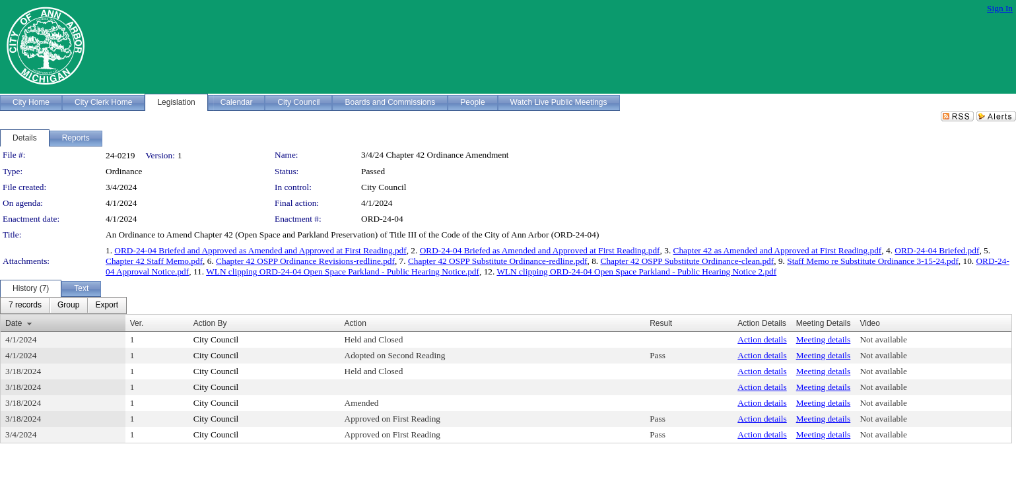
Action (355, 323)
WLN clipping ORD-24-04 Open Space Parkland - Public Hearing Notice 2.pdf (636, 271)
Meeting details (823, 339)
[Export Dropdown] (106, 305)
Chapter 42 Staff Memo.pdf (154, 261)
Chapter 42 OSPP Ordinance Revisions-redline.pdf (305, 261)
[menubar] (63, 305)
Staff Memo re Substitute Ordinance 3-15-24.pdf (873, 261)
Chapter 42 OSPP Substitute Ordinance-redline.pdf (498, 261)
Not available (883, 339)
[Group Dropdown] (68, 305)
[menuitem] (25, 305)
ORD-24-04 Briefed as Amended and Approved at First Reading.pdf (540, 250)
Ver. (137, 323)
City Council (384, 187)
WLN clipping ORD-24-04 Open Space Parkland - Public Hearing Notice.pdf (342, 271)
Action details (761, 339)
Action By (210, 323)
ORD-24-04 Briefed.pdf (937, 250)
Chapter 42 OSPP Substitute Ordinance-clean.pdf (687, 261)
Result (661, 323)
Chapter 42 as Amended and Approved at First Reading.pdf (777, 250)
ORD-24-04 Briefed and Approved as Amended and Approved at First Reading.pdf (260, 250)
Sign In (1000, 8)
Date (13, 323)
